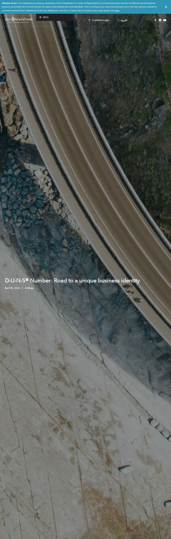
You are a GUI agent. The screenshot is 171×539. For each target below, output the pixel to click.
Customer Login (100, 20)
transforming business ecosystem (41, 519)
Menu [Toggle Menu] (43, 17)
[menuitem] (101, 20)
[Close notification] (166, 7)
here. (117, 10)
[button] (155, 20)
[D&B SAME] (19, 20)
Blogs (30, 267)
